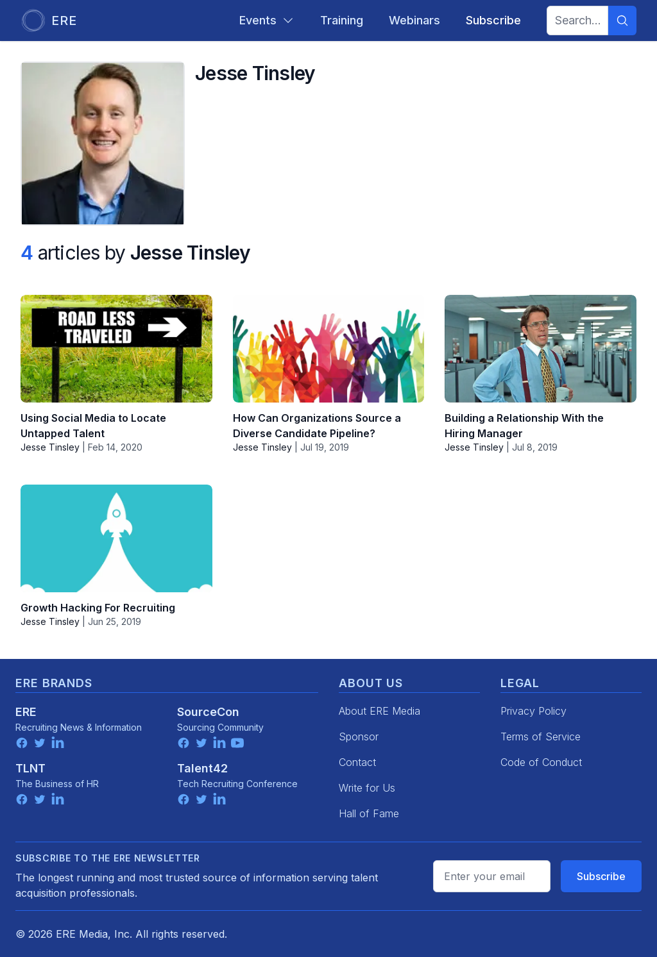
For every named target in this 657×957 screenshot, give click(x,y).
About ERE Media (379, 710)
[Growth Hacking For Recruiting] (116, 538)
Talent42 (202, 768)
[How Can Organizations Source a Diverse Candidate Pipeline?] (329, 349)
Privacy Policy (533, 710)
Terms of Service (540, 736)
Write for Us (367, 787)
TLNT (30, 768)
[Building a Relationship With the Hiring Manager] (540, 349)
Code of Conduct (541, 762)
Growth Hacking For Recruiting (98, 607)
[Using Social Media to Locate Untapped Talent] (116, 349)
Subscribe (601, 876)
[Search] (622, 20)
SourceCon (208, 712)
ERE (26, 712)
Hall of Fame (369, 813)
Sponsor (359, 736)
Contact (357, 762)
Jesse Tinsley (50, 447)
